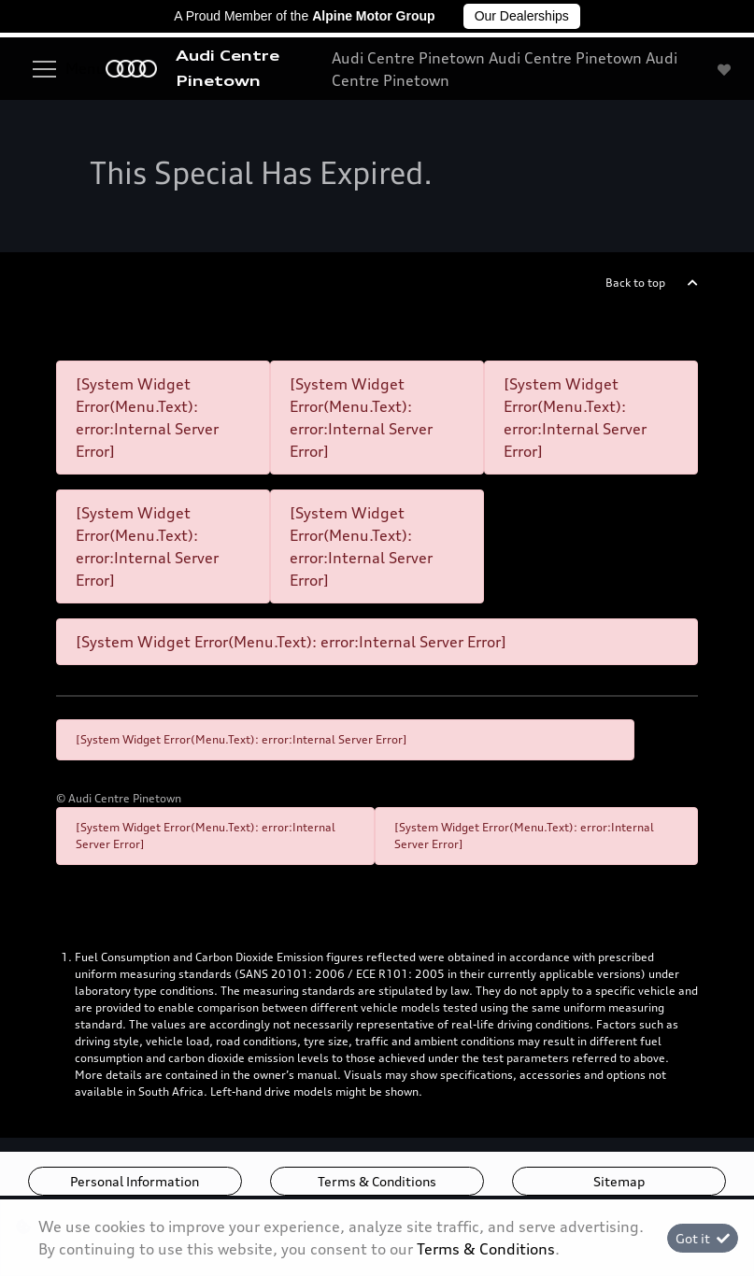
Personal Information (134, 1181)
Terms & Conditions (377, 1181)
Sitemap (619, 1181)
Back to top (635, 283)
